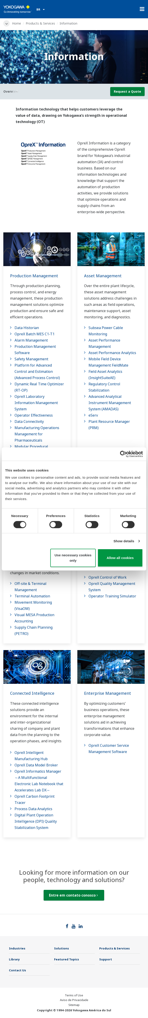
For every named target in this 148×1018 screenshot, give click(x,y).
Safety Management (31, 359)
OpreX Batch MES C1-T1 (35, 334)
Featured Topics (66, 959)
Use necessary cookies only (73, 557)
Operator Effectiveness (34, 415)
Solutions (61, 948)
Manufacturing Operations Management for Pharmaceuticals (37, 434)
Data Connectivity (29, 421)
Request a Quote (127, 91)
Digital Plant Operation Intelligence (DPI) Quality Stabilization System (36, 821)
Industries (17, 948)
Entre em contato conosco (73, 895)
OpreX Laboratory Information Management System (36, 402)
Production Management (34, 275)
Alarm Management (31, 340)
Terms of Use (74, 995)
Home (16, 23)
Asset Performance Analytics (112, 352)
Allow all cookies (120, 558)
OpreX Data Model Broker (36, 765)
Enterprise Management (107, 693)
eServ (93, 415)
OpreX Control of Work (108, 577)
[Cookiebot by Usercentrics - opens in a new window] (123, 454)
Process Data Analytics (33, 808)
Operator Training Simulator (112, 596)
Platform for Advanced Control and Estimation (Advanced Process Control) (37, 371)
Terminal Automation (32, 596)
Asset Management (103, 275)
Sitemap (74, 1005)
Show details (124, 541)
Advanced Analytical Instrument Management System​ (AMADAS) (110, 402)
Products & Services (40, 23)
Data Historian (27, 327)
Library (14, 959)
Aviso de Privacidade (74, 1000)
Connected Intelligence (32, 693)
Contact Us (17, 970)
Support (105, 959)
